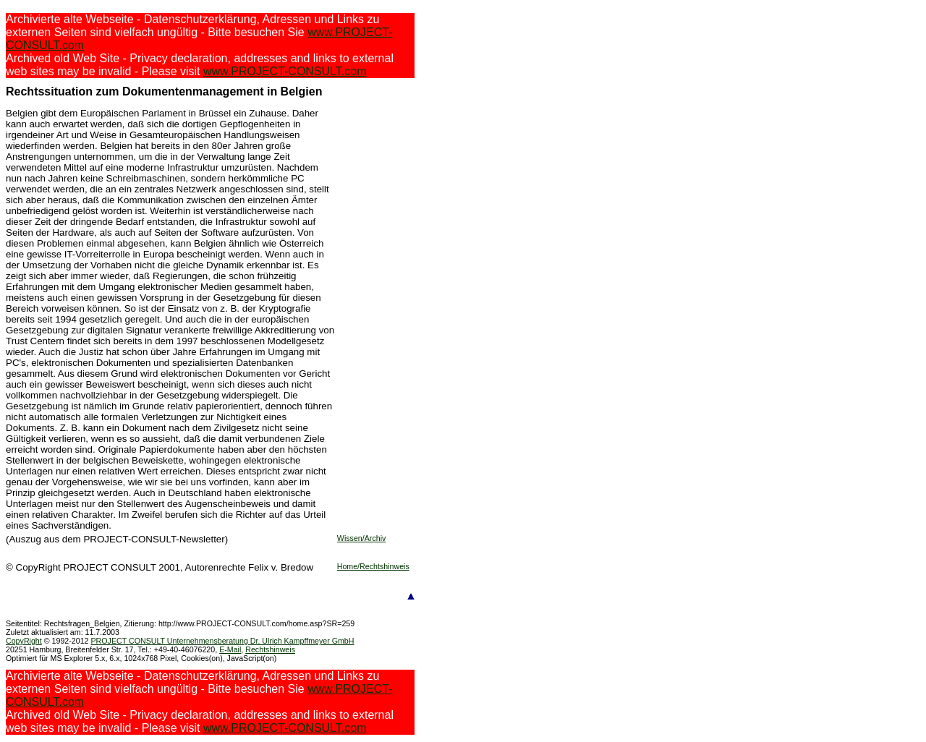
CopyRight (24, 640)
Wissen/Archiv (361, 538)
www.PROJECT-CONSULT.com (285, 71)
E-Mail (230, 649)
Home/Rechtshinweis (373, 566)
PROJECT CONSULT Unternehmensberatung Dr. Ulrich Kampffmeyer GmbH (222, 640)
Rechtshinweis (270, 649)
